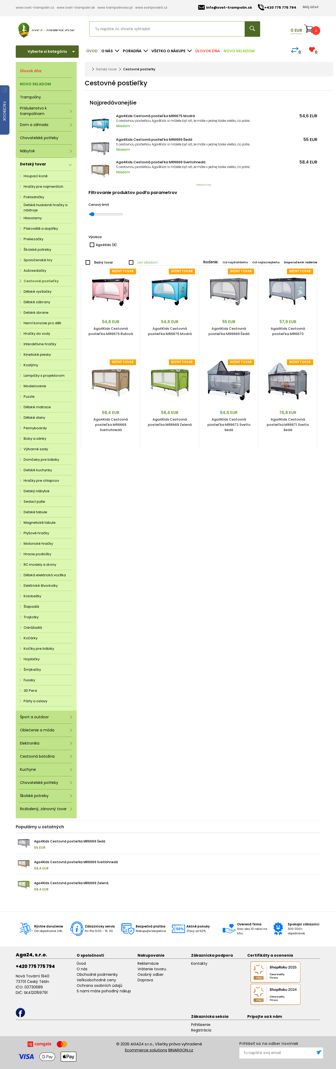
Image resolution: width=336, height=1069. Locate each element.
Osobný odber (151, 974)
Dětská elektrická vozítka (45, 575)
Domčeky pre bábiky (41, 459)
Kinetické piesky (37, 354)
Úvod (92, 51)
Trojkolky (31, 617)
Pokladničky (34, 197)
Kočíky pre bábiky (39, 648)
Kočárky (31, 638)
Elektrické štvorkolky (41, 585)
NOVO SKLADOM (239, 51)
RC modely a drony (40, 564)
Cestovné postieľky (41, 281)
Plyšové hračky (36, 533)
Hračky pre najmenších (43, 186)
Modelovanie (35, 386)
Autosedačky (35, 270)
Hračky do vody (37, 333)
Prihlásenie (201, 1024)
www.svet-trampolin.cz (35, 7)
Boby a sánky (35, 438)
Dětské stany (34, 417)
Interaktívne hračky (40, 344)
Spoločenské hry (38, 260)
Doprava (145, 980)
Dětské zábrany (37, 302)
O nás (82, 969)
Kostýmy (31, 365)
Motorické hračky (38, 543)
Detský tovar (106, 69)
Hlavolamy (33, 218)
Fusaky (29, 680)
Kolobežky (32, 596)
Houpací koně (36, 176)
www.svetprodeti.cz (151, 7)
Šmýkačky (32, 669)
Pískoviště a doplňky (41, 228)
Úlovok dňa (207, 51)
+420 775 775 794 (35, 966)
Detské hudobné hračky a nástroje (45, 207)
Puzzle (29, 396)
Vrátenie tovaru (152, 969)
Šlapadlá (31, 606)
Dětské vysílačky (37, 291)
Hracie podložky (37, 554)
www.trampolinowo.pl (115, 7)
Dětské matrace (37, 407)
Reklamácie (148, 963)
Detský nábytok (37, 491)
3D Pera (30, 690)
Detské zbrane (36, 312)
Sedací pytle (34, 501)
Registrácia (201, 1030)
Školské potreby (37, 249)
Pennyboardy (35, 428)
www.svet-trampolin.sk (76, 7)
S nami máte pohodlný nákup (104, 991)
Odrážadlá (33, 627)
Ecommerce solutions (146, 1050)
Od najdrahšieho (235, 262)
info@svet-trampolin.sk (225, 7)
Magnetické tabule (40, 522)
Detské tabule (35, 512)
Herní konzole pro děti (42, 323)
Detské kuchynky (38, 470)
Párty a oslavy (35, 701)
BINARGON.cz (180, 1050)
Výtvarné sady (36, 449)
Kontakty (199, 963)
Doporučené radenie (300, 262)
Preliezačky (33, 239)
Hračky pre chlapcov (41, 480)
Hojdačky (32, 659)
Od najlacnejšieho (266, 262)
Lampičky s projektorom (44, 375)
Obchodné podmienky (97, 974)
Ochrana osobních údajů (99, 985)
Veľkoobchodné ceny (96, 980)
